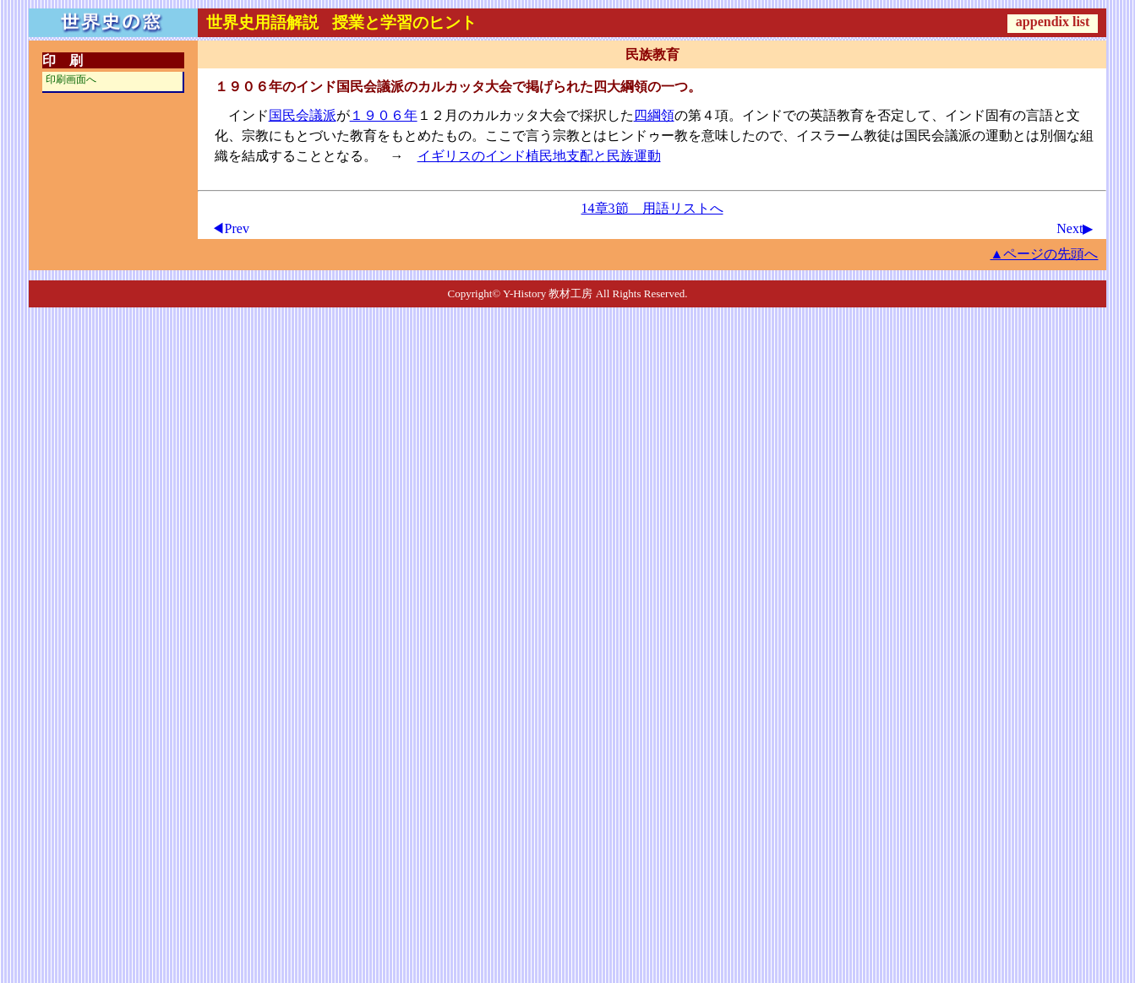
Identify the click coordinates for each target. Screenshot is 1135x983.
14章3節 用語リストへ (652, 208)
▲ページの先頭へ (1044, 254)
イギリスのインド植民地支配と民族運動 (539, 156)
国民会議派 (302, 115)
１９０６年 (383, 115)
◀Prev (230, 228)
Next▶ (1074, 228)
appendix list (1053, 21)
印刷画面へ (71, 79)
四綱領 (654, 115)
